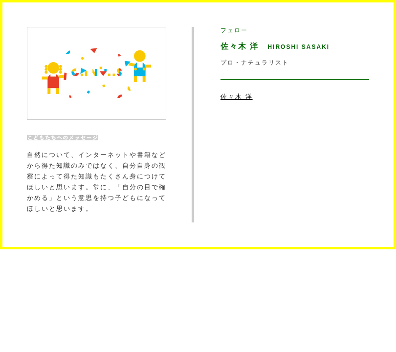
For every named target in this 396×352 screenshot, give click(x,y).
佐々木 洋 (236, 96)
